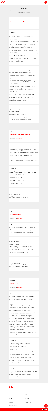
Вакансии (26, 394)
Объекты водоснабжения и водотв (13, 406)
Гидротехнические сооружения (13, 405)
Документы (26, 391)
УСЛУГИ (10, 398)
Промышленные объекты (12, 402)
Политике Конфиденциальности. (15, 409)
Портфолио (27, 398)
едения (19, 406)
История (26, 388)
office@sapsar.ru (20, 25)
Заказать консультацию (28, 402)
